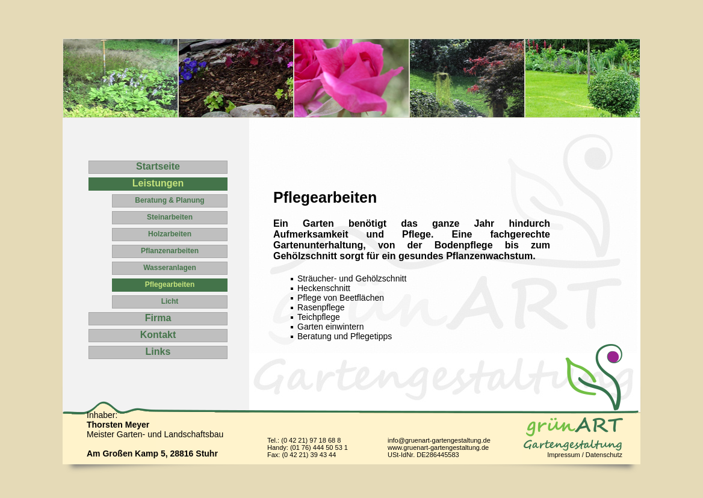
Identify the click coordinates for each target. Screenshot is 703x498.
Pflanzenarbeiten (170, 251)
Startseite (158, 166)
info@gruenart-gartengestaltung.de (439, 440)
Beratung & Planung (169, 200)
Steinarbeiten (170, 217)
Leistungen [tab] (158, 183)
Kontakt (158, 335)
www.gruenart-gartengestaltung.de (438, 447)
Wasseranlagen (169, 267)
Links (158, 351)
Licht (170, 301)
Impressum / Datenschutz (584, 454)
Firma (158, 318)
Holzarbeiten (169, 234)
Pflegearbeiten (170, 284)
